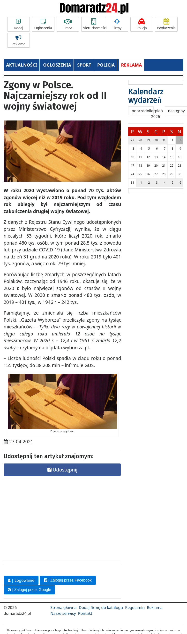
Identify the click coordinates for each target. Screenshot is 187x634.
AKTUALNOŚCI (21, 65)
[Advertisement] (40, 519)
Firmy (117, 24)
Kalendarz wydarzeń (146, 96)
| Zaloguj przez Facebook (68, 580)
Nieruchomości (94, 24)
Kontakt (85, 613)
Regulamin (135, 607)
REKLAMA (131, 65)
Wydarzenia (166, 24)
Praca (68, 24)
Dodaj (18, 24)
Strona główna (63, 607)
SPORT (84, 65)
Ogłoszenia (43, 24)
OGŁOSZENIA (57, 65)
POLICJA (106, 65)
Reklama (18, 40)
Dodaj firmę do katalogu (101, 607)
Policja (141, 24)
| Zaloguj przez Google (29, 589)
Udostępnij (62, 469)
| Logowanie (21, 580)
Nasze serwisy (63, 613)
